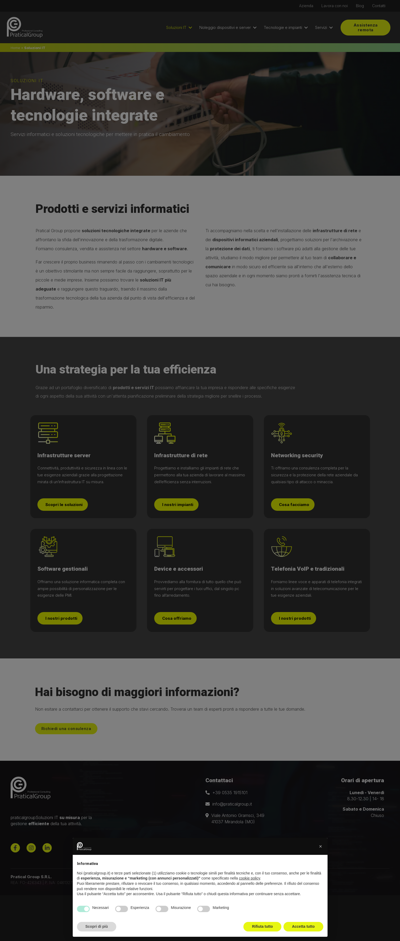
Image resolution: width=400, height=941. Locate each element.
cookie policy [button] (249, 878)
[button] (320, 846)
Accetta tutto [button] (303, 926)
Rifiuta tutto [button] (262, 926)
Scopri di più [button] (96, 926)
